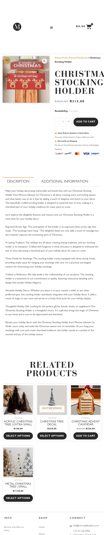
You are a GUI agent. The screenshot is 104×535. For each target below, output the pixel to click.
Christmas (82, 58)
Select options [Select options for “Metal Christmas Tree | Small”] (18, 498)
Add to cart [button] (85, 436)
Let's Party (69, 58)
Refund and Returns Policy (14, 529)
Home (58, 58)
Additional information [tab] (64, 182)
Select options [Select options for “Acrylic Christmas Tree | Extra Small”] (18, 436)
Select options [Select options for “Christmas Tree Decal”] (52, 436)
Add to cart (85, 122)
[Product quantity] (63, 122)
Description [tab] (18, 182)
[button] (51, 27)
